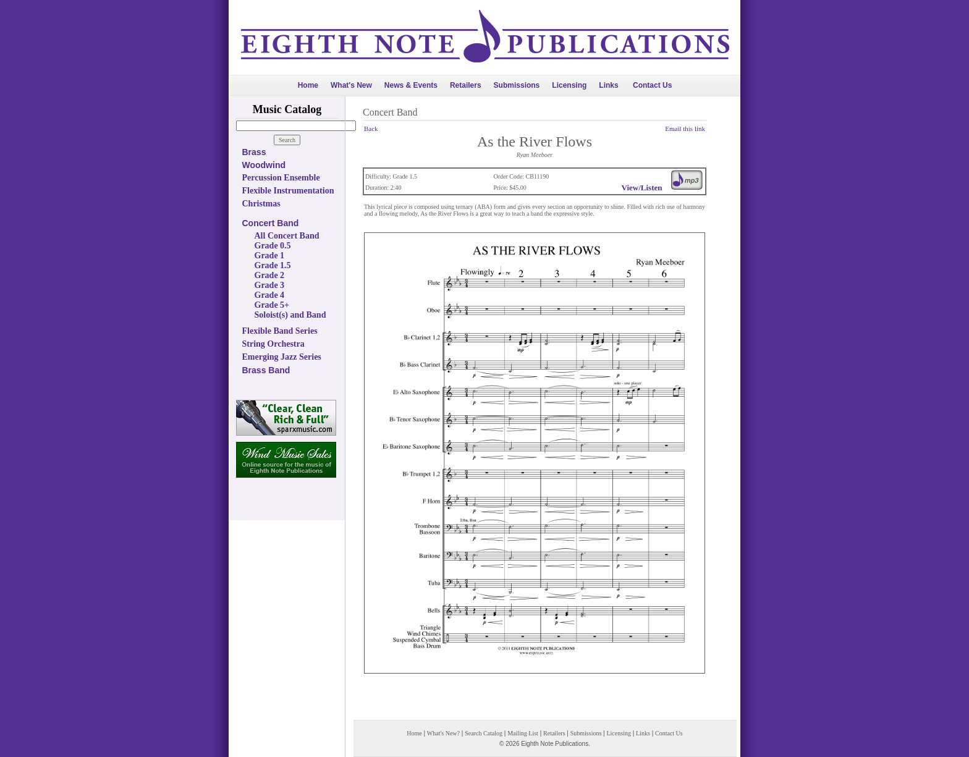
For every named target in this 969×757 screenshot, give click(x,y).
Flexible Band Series (280, 331)
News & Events (411, 85)
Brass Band (266, 370)
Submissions (517, 85)
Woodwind (264, 165)
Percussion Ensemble (281, 177)
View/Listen (642, 187)
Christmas (261, 203)
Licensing (569, 85)
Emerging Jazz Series (281, 357)
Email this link (685, 128)
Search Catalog (483, 733)
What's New (351, 85)
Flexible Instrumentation (288, 190)
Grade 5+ (272, 305)
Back (371, 128)
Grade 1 (270, 255)
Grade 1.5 (273, 265)
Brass (254, 152)
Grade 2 (270, 275)
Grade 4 (270, 295)
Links (608, 85)
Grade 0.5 (273, 245)
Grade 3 (270, 285)
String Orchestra (273, 344)
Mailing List (522, 733)
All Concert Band (287, 235)
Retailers (465, 85)
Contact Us (652, 85)
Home (308, 85)
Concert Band (270, 223)
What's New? (443, 733)
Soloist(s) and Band (290, 314)
